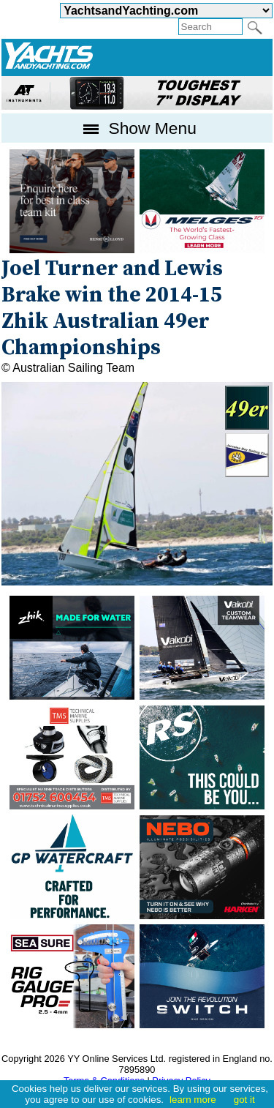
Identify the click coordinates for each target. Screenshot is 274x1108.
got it (244, 1099)
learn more (193, 1099)
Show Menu (137, 128)
